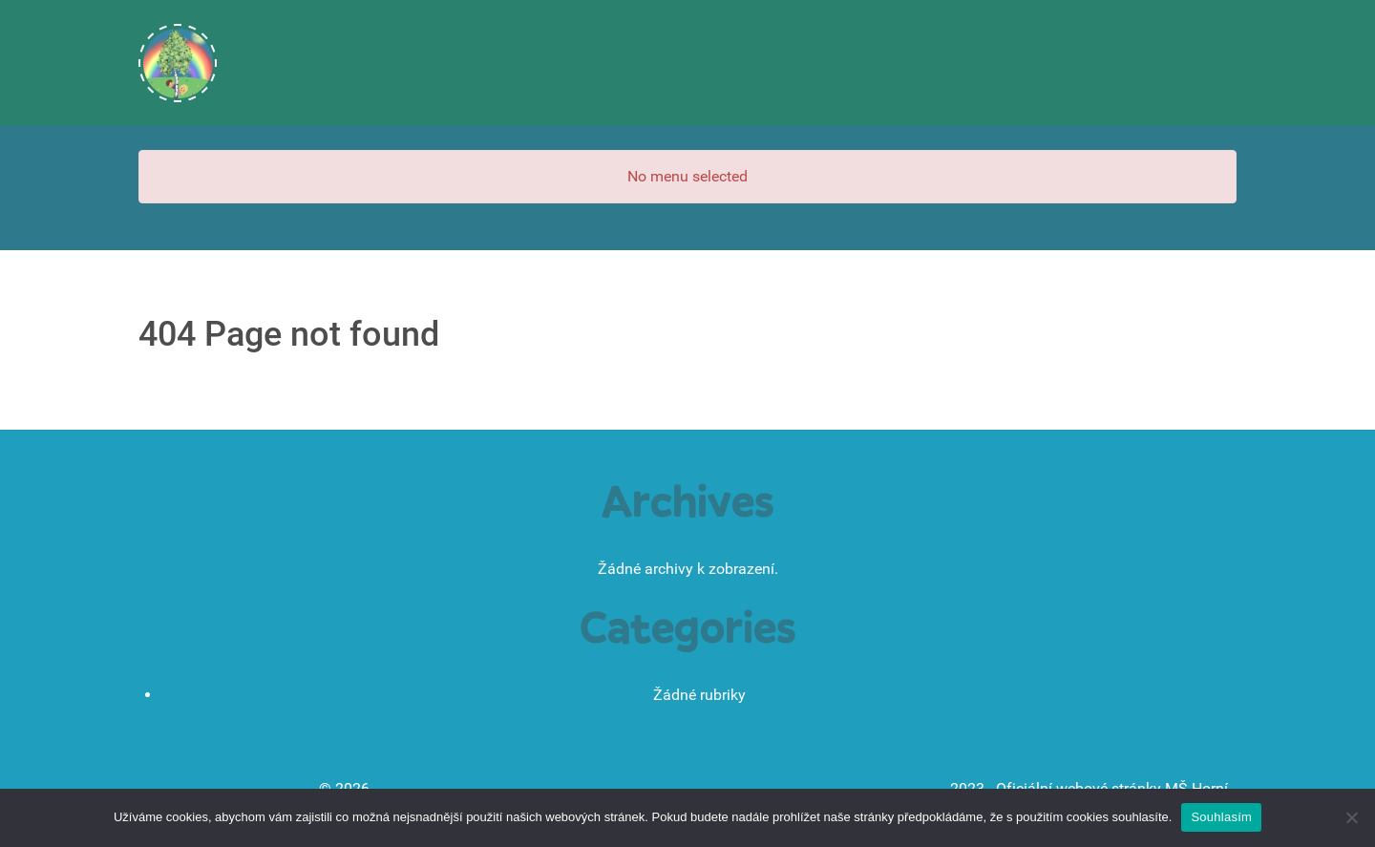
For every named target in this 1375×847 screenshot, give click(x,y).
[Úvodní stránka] (177, 63)
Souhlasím (1221, 817)
